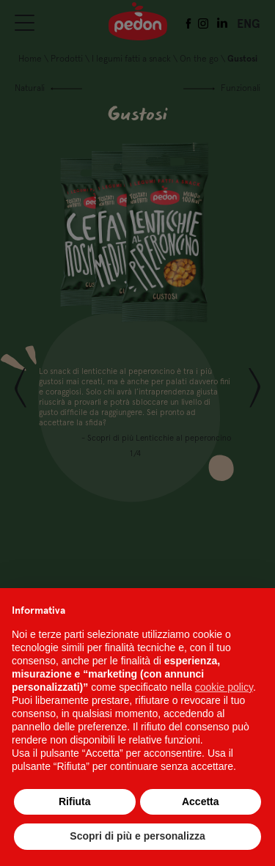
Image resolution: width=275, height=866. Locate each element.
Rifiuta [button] (75, 801)
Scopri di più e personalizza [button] (137, 836)
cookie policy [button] (224, 687)
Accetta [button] (200, 801)
